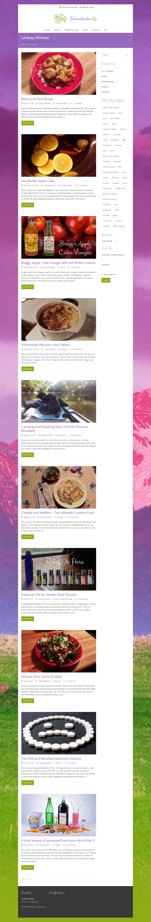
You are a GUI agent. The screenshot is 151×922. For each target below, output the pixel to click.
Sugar (115, 215)
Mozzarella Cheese (110, 172)
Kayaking (106, 161)
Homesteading (107, 82)
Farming (118, 145)
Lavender (117, 161)
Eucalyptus (107, 145)
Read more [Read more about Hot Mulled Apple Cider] (27, 205)
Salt (116, 204)
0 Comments (83, 185)
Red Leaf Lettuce (110, 194)
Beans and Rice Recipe (37, 99)
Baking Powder (109, 113)
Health (58, 103)
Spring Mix (107, 210)
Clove (105, 140)
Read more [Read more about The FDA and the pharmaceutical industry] (27, 783)
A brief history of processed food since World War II (57, 840)
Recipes (64, 103)
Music (124, 172)
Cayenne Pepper (110, 129)
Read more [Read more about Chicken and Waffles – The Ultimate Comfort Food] (27, 537)
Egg (123, 140)
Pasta (125, 183)
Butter (105, 124)
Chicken (123, 129)
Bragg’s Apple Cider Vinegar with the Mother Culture (58, 263)
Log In (105, 280)
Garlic (112, 151)
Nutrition (115, 178)
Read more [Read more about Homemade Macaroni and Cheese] (27, 369)
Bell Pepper (115, 118)
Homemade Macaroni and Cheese (45, 345)
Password (105, 265)
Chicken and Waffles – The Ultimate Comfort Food (57, 513)
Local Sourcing (109, 167)
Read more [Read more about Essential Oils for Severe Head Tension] (27, 619)
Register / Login (88, 7)
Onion (124, 178)
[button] (105, 30)
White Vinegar (119, 226)
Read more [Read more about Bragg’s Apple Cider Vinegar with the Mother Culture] (27, 287)
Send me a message (30, 902)
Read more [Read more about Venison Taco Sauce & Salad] (27, 701)
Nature (105, 178)
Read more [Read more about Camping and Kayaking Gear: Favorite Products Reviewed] (27, 455)
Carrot (114, 124)
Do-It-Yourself (61, 599)
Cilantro (106, 134)
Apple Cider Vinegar (111, 107)
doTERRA (115, 140)
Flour (105, 151)
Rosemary (107, 204)
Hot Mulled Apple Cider (38, 181)
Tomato (118, 221)
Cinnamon (117, 134)
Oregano (115, 183)
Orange (106, 183)
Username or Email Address (112, 255)
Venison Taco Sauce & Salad (41, 676)
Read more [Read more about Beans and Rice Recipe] (27, 123)
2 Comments (78, 103)
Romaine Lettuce (110, 199)
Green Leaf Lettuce (111, 156)
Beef (105, 118)
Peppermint (120, 188)
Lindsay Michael (44, 103)
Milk (119, 167)
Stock (117, 210)
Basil (120, 113)
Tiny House (107, 221)
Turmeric (106, 226)
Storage (106, 215)
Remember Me (110, 275)
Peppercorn (107, 188)
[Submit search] (127, 55)
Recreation (62, 435)
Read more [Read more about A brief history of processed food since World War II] (27, 867)
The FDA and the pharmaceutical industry (51, 758)
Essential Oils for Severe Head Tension (48, 595)
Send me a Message (69, 7)
